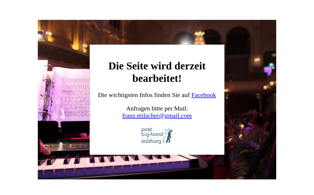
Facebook (203, 94)
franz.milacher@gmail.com (157, 115)
